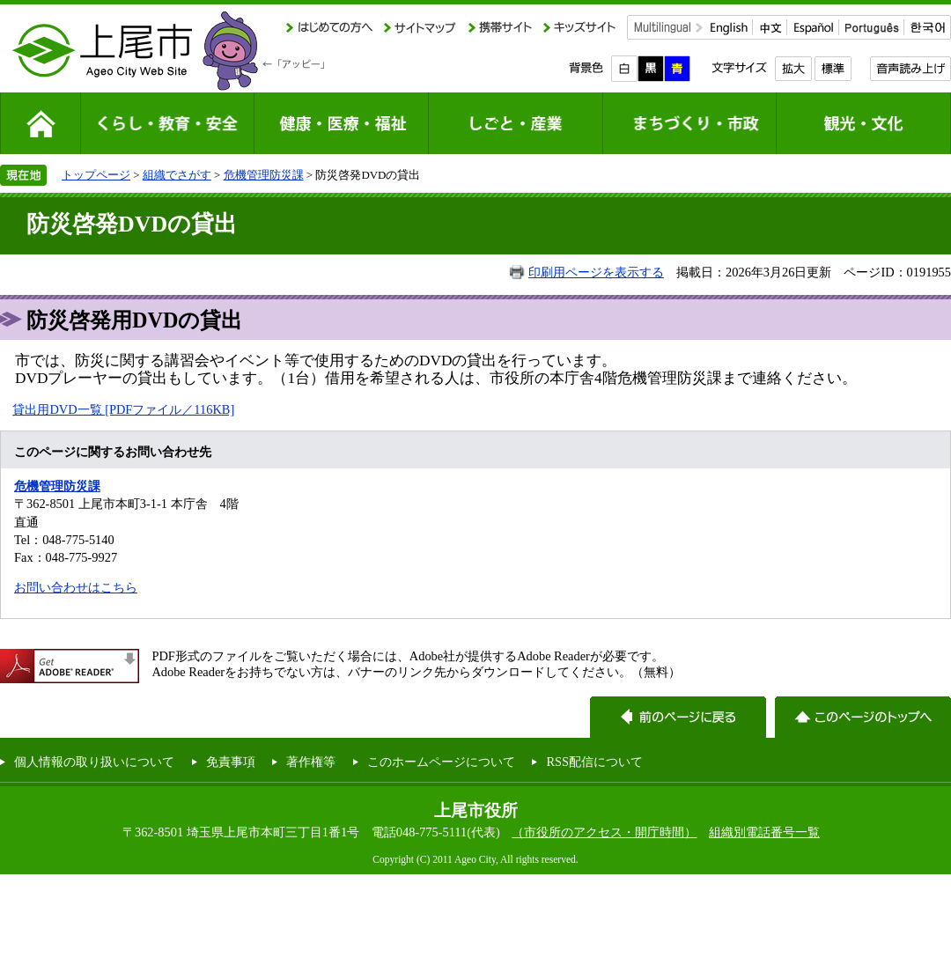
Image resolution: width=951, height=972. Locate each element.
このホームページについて (441, 762)
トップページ (96, 174)
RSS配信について (594, 762)
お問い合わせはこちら (75, 587)
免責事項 (230, 762)
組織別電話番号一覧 (764, 832)
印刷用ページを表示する (596, 272)
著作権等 (310, 762)
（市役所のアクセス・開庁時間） (604, 832)
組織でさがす (177, 174)
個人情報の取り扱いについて (94, 762)
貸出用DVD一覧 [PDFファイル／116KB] (123, 409)
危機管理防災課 (264, 174)
